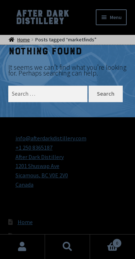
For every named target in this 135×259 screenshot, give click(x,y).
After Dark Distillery (42, 17)
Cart (106, 241)
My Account (22, 247)
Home (25, 222)
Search (67, 247)
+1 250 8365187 (34, 147)
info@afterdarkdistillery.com (50, 138)
